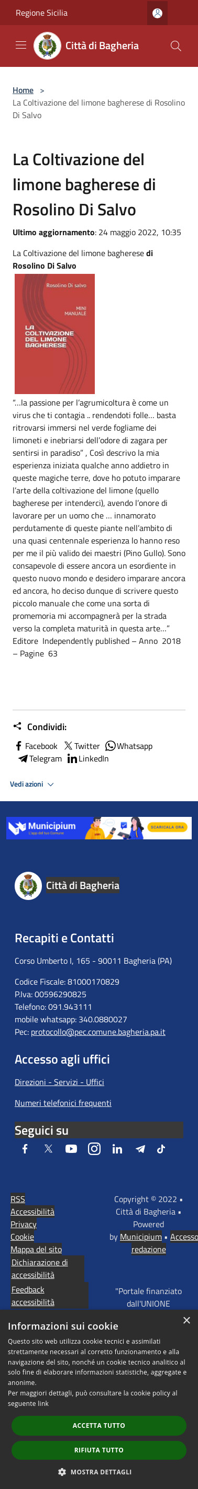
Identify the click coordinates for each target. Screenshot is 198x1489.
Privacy (23, 1224)
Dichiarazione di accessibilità (40, 1268)
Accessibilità (32, 1211)
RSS (17, 1199)
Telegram (39, 758)
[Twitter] (48, 1148)
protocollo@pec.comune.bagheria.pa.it (98, 1031)
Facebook (35, 746)
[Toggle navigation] (21, 45)
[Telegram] (140, 1148)
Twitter (81, 746)
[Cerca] (176, 46)
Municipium (141, 1236)
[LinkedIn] (117, 1148)
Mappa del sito (36, 1249)
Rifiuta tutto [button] (99, 1450)
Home (23, 90)
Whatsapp (128, 746)
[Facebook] (25, 1148)
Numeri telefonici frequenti (63, 1102)
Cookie (22, 1236)
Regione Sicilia (42, 12)
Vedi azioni (33, 784)
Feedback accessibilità (33, 1295)
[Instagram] (94, 1148)
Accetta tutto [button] (99, 1425)
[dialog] (99, 1399)
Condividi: (40, 727)
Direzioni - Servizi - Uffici (59, 1082)
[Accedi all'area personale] (157, 13)
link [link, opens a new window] (43, 1403)
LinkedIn (87, 758)
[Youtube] (71, 1148)
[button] (99, 1472)
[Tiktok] (161, 1148)
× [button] (186, 1321)
